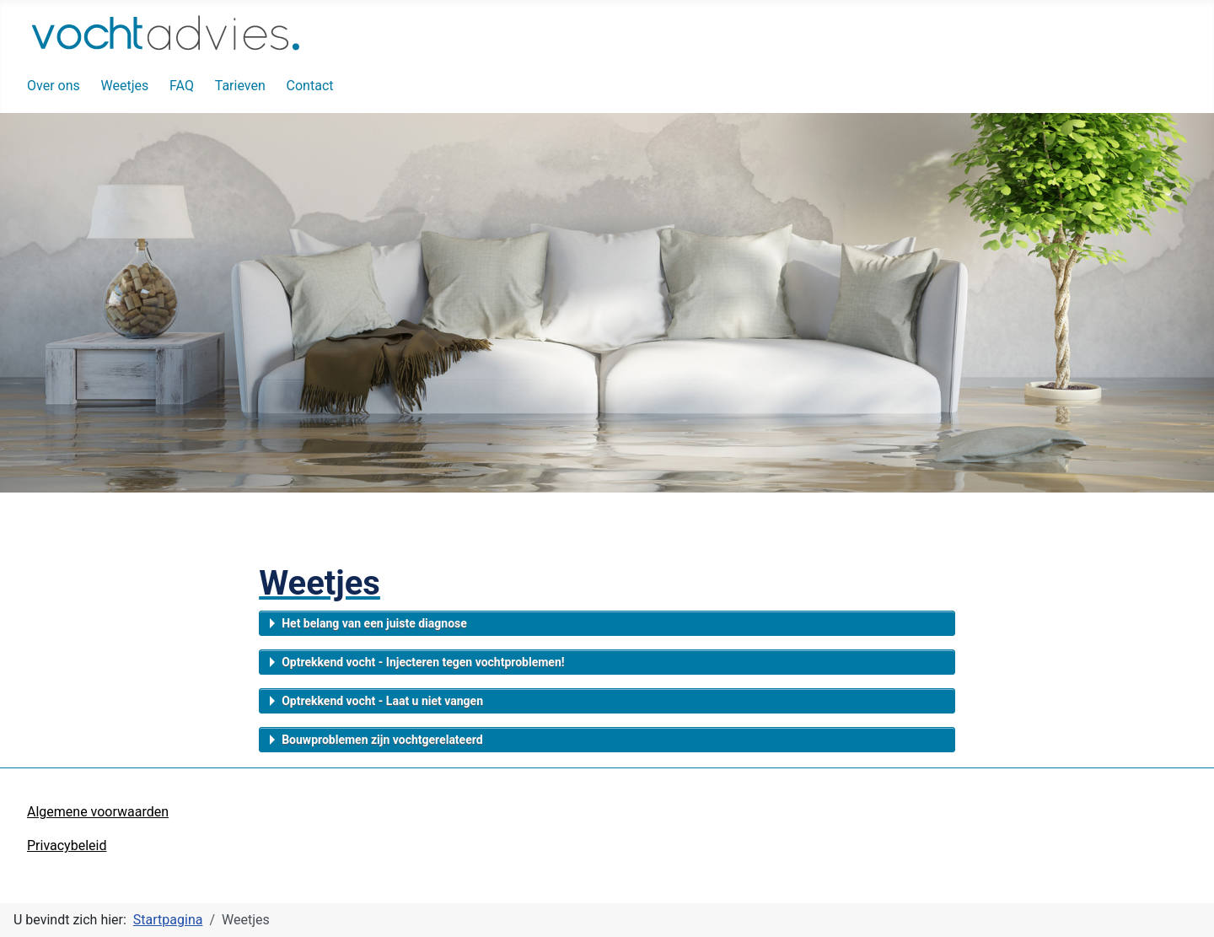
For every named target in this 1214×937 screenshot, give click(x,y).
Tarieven (240, 86)
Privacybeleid (66, 845)
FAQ (181, 86)
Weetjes (125, 86)
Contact (310, 86)
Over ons (53, 86)
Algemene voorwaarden (98, 812)
